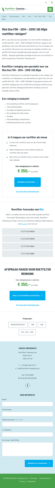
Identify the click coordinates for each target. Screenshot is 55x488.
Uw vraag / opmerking (10, 440)
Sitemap (33, 478)
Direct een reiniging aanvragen (26, 296)
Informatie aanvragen (37, 463)
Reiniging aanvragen (26, 182)
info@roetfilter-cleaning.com (28, 368)
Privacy (22, 481)
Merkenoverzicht (18, 325)
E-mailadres (6, 430)
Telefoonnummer (12, 420)
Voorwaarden (45, 478)
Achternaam (6, 409)
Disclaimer (32, 481)
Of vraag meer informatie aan (27, 191)
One (41, 325)
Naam (4, 399)
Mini (32, 325)
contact (25, 224)
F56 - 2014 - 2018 (27, 332)
